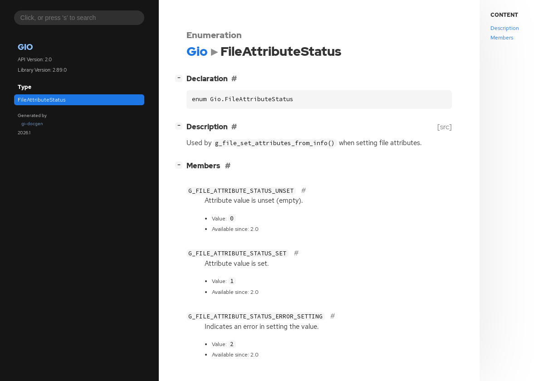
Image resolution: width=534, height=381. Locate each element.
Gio (25, 47)
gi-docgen (32, 124)
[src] (444, 127)
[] (180, 78)
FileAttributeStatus (41, 99)
